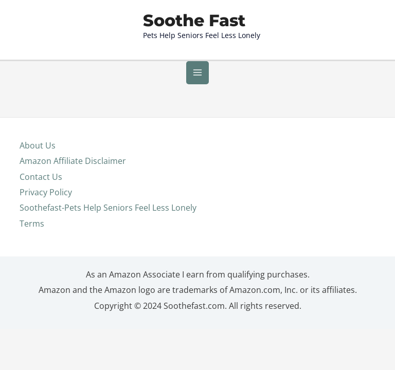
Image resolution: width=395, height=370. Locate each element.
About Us (38, 153)
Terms (32, 232)
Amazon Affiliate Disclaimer (73, 169)
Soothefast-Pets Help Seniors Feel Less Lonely (108, 216)
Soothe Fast (194, 28)
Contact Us (41, 185)
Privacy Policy (46, 201)
